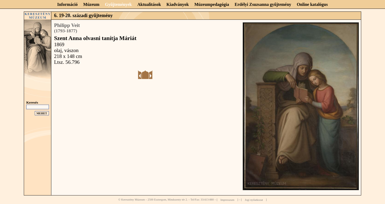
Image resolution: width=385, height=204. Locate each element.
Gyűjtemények (118, 4)
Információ (67, 4)
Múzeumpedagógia (211, 4)
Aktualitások (149, 4)
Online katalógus (312, 4)
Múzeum (91, 4)
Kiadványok (178, 4)
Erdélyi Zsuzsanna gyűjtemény (263, 4)
